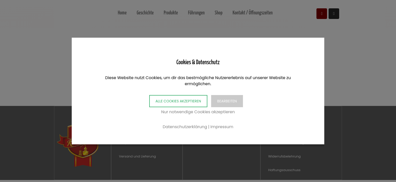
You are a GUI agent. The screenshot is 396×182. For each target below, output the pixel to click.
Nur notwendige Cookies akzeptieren (198, 112)
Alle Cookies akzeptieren (178, 101)
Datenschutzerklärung (185, 127)
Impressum (221, 127)
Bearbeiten (227, 101)
